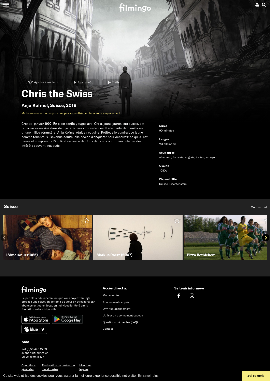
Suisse (57, 105)
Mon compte (111, 295)
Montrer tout (259, 207)
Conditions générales (29, 367)
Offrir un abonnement (116, 309)
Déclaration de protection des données (58, 367)
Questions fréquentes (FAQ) (120, 322)
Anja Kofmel (35, 105)
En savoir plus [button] (148, 375)
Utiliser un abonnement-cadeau (123, 315)
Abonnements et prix (116, 302)
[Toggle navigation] (6, 4)
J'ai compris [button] (255, 375)
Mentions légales (85, 367)
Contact (108, 328)
